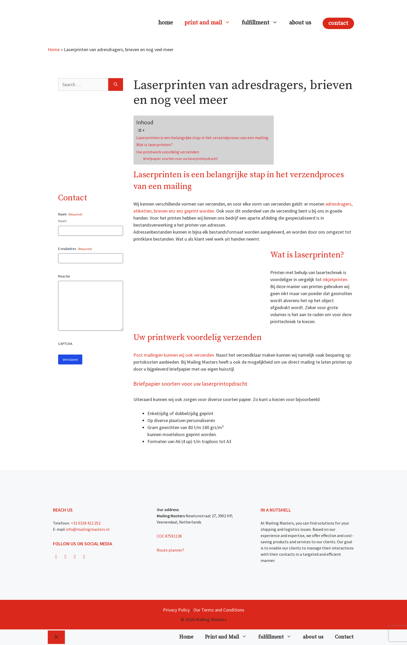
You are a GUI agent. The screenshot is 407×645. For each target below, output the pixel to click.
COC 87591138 (169, 536)
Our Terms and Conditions (218, 610)
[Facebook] (56, 557)
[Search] (115, 84)
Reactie (64, 276)
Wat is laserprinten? (154, 144)
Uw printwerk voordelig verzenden (167, 151)
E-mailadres (75, 248)
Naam (62, 221)
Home (165, 22)
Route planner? (170, 550)
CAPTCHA (65, 343)
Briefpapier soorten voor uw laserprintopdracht (180, 158)
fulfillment (262, 22)
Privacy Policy (176, 610)
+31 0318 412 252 (85, 523)
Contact (338, 23)
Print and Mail (210, 22)
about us (300, 22)
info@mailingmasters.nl (88, 529)
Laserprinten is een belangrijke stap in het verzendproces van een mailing (202, 137)
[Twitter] (75, 557)
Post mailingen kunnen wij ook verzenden (173, 355)
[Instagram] (65, 557)
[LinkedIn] (84, 557)
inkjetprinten (335, 279)
